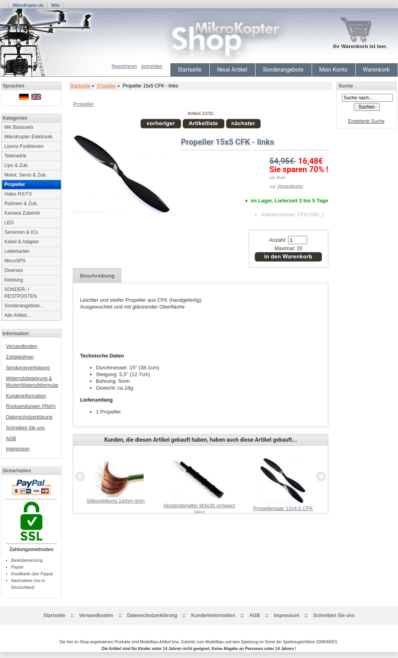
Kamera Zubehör (22, 213)
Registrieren (124, 66)
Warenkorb (376, 69)
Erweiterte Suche (366, 121)
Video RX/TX (18, 194)
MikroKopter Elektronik (28, 137)
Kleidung (13, 280)
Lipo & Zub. (16, 165)
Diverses (13, 270)
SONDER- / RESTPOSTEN (20, 293)
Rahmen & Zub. (21, 203)
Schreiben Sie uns (25, 428)
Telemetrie (15, 156)
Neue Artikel (232, 69)
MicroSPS (14, 261)
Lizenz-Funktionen (23, 146)
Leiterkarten (16, 251)
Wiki (55, 5)
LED (9, 222)
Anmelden (151, 66)
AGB (11, 438)
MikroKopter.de (28, 5)
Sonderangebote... (24, 306)
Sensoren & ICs (21, 232)
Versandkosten (21, 346)
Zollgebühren (20, 357)
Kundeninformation (26, 396)
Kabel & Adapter (21, 242)
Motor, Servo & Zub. (25, 175)
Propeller (106, 86)
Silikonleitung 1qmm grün (116, 501)
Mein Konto (333, 69)
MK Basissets (18, 127)
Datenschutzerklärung (29, 417)
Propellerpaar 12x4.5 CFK (283, 508)
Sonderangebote (283, 69)
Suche (346, 86)
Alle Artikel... (17, 315)
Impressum (17, 449)
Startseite (189, 69)
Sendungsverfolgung (28, 368)
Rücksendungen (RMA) (31, 406)
